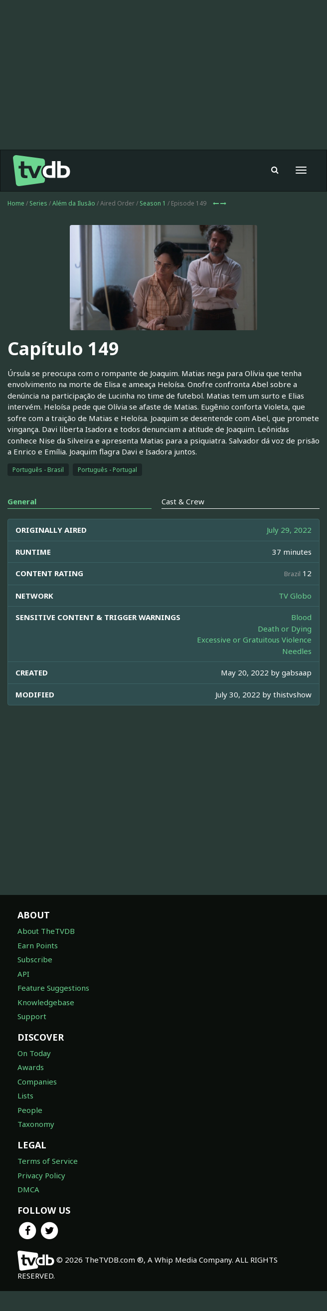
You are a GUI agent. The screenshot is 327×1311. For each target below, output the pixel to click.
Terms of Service (47, 1161)
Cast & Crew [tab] (183, 501)
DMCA (28, 1189)
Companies (37, 1082)
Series (38, 203)
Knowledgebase (45, 1002)
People (29, 1110)
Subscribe (34, 959)
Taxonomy (35, 1124)
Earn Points (37, 945)
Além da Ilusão (73, 203)
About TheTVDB (46, 931)
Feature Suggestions (53, 988)
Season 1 (153, 203)
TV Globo (295, 596)
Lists (25, 1095)
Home (15, 203)
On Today (34, 1053)
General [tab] (21, 501)
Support (31, 1016)
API (23, 974)
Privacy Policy (41, 1175)
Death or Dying (285, 629)
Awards (30, 1067)
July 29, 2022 (289, 530)
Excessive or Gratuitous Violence (254, 640)
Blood (301, 617)
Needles (297, 651)
